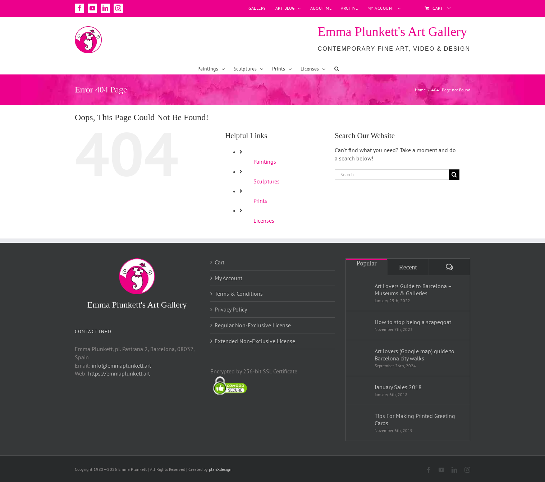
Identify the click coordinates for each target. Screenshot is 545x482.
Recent (408, 267)
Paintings (264, 161)
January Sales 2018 (398, 387)
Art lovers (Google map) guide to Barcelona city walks (414, 354)
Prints (260, 200)
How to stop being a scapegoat (413, 322)
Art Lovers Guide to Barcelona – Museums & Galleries (413, 289)
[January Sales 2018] (360, 388)
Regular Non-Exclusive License (253, 325)
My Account (228, 278)
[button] (336, 68)
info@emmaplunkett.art (121, 365)
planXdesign (220, 469)
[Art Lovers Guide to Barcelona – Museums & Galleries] (360, 291)
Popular (366, 263)
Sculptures (266, 181)
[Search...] (392, 174)
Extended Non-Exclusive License (255, 341)
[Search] (454, 174)
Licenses (263, 220)
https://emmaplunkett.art (119, 373)
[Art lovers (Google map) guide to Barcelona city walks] (360, 356)
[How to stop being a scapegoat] (360, 323)
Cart (219, 262)
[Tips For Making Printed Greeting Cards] (360, 421)
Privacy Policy (231, 309)
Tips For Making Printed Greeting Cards (415, 419)
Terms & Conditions (239, 293)
